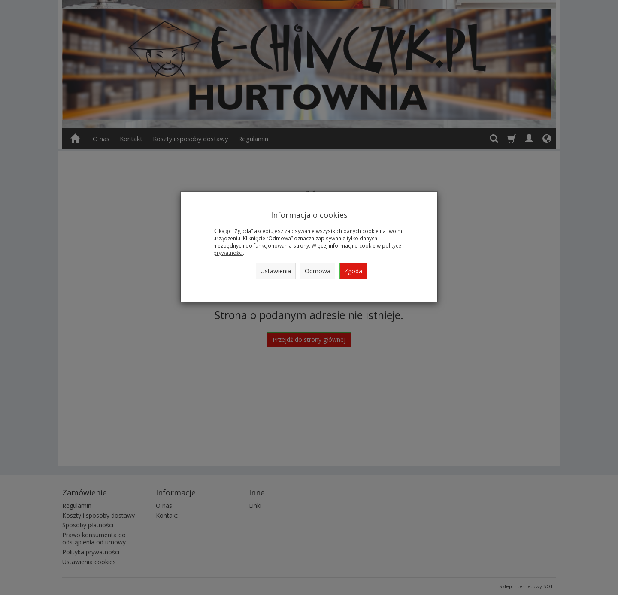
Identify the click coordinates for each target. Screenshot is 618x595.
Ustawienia (276, 271)
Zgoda (353, 271)
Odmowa (317, 271)
